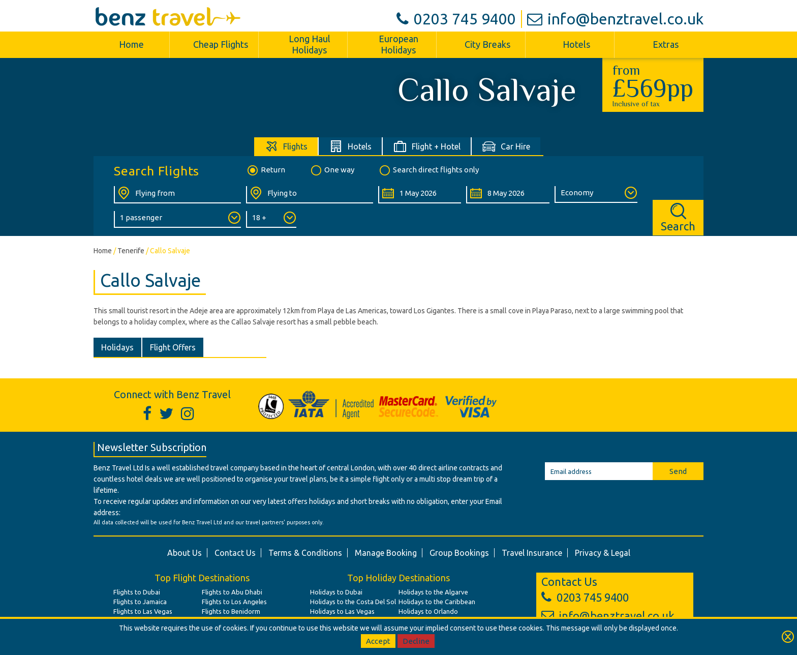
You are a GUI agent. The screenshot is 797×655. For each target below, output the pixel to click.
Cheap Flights (220, 44)
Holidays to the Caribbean (436, 601)
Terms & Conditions (305, 552)
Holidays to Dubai (336, 592)
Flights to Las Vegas (142, 611)
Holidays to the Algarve (433, 592)
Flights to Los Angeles (234, 601)
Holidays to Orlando (428, 611)
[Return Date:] (507, 194)
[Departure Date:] (419, 194)
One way (332, 170)
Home (131, 44)
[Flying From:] (177, 194)
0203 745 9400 (456, 18)
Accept (378, 641)
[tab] (286, 146)
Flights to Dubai (136, 592)
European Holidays (398, 44)
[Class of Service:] (596, 194)
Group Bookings (459, 552)
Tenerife (130, 251)
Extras (666, 44)
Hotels (576, 44)
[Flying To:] (309, 194)
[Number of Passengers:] (177, 219)
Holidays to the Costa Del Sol (353, 601)
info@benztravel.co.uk (615, 18)
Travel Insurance (532, 552)
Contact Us (235, 552)
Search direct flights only (428, 170)
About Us (184, 552)
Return (265, 170)
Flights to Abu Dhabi (232, 592)
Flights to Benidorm (231, 611)
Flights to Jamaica (140, 601)
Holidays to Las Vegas (342, 611)
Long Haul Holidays (309, 44)
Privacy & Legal (602, 552)
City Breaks (487, 44)
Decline (416, 641)
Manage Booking (386, 552)
